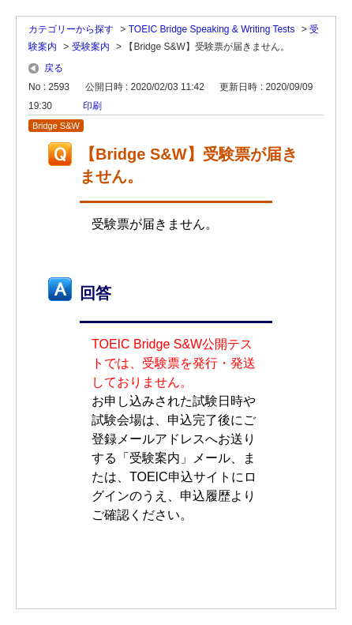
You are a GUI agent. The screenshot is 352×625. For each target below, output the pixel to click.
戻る (53, 67)
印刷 (92, 105)
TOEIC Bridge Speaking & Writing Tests (212, 29)
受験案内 (91, 46)
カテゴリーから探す (71, 29)
